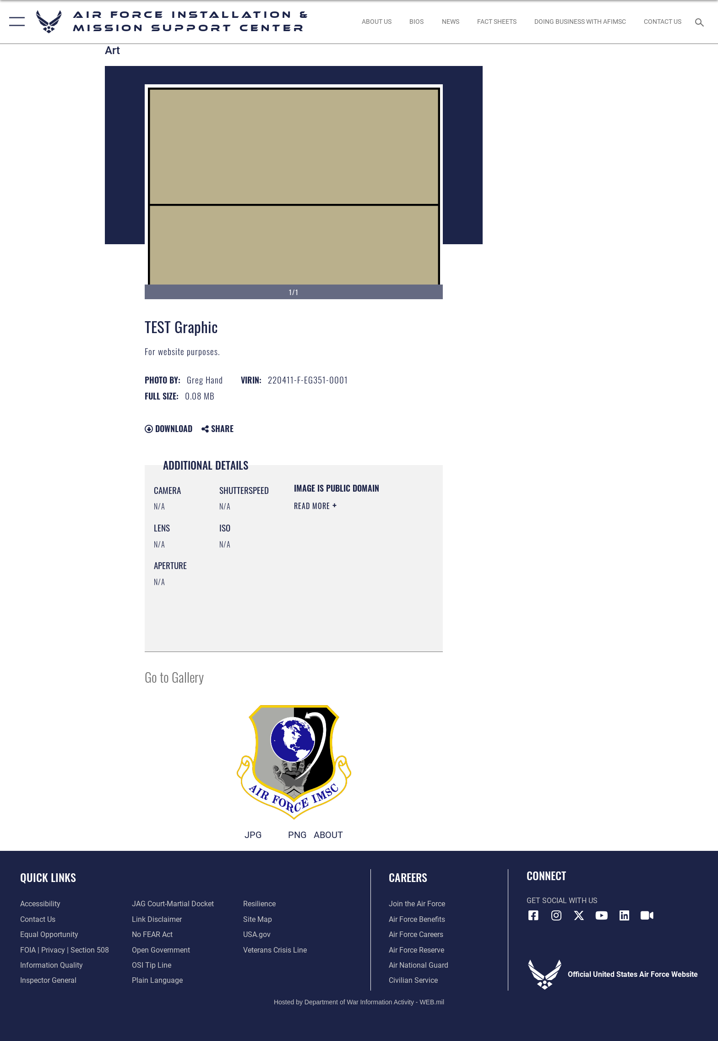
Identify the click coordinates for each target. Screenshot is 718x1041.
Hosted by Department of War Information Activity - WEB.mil (359, 1002)
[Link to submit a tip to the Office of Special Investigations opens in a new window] (151, 965)
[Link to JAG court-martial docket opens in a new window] (173, 903)
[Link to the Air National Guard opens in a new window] (418, 965)
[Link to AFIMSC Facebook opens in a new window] (533, 915)
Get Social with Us (562, 900)
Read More (313, 505)
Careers (408, 877)
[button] (15, 22)
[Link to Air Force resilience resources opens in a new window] (259, 903)
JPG (253, 835)
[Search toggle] (701, 21)
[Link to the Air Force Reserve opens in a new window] (416, 950)
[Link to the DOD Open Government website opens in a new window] (161, 950)
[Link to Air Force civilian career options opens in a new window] (413, 980)
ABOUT (328, 835)
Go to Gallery (174, 676)
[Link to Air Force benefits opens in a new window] (417, 919)
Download (168, 428)
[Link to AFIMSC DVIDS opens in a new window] (647, 915)
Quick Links (48, 877)
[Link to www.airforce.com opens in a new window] (417, 903)
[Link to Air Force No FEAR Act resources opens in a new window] (152, 934)
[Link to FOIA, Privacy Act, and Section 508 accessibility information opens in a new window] (64, 950)
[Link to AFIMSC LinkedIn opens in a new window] (624, 915)
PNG (297, 835)
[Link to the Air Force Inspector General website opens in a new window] (48, 980)
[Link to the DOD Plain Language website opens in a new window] (157, 980)
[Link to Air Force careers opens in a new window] (416, 934)
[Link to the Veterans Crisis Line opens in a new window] (275, 950)
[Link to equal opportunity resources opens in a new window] (49, 934)
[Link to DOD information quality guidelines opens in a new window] (51, 965)
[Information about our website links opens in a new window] (157, 919)
